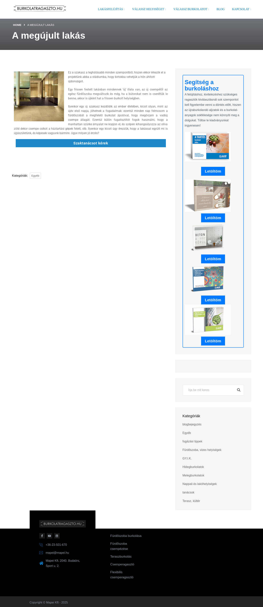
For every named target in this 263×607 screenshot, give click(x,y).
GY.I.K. (187, 458)
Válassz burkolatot (190, 9)
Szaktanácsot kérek (90, 143)
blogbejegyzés (192, 424)
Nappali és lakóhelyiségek (200, 483)
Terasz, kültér (191, 501)
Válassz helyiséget (148, 9)
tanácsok (188, 492)
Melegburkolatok (193, 475)
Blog (220, 9)
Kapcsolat (240, 9)
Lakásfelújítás (110, 9)
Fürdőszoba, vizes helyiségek (202, 449)
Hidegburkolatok (193, 466)
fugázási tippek (192, 441)
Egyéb (35, 175)
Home (17, 24)
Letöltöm (213, 171)
